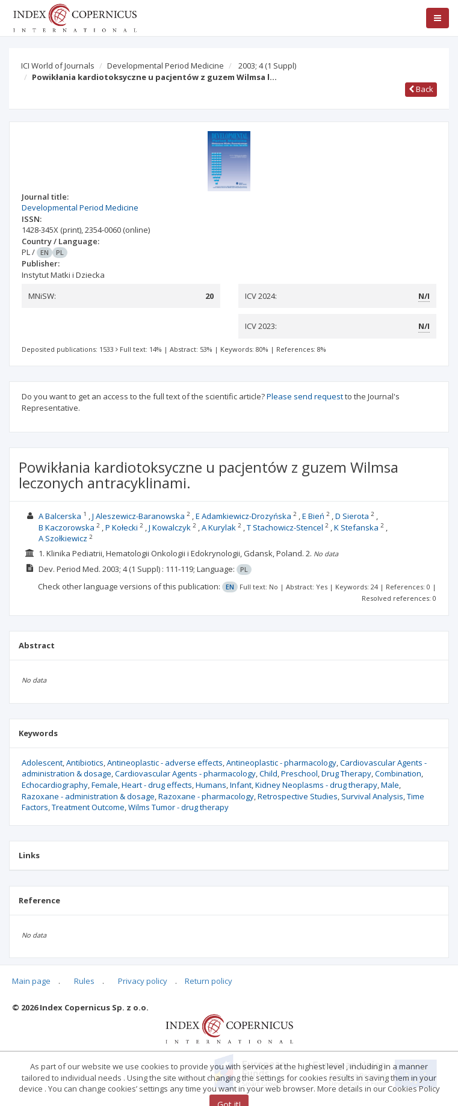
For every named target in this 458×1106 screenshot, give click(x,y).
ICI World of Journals (57, 65)
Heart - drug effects (157, 784)
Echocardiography (55, 784)
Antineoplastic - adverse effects (165, 762)
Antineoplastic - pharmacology (281, 762)
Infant (241, 784)
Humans (211, 784)
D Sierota (352, 516)
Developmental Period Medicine (165, 65)
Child (268, 773)
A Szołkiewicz (63, 538)
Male (390, 784)
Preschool (299, 773)
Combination (398, 773)
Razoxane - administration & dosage (88, 796)
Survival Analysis (372, 796)
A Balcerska (60, 516)
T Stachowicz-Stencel (285, 527)
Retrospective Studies (298, 796)
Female (104, 784)
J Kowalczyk (170, 527)
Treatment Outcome (88, 807)
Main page (31, 980)
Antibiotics (85, 762)
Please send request (305, 396)
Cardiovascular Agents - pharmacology (185, 773)
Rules (84, 980)
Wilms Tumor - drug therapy (178, 807)
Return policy (208, 980)
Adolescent (42, 762)
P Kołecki (121, 527)
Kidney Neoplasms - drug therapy (316, 784)
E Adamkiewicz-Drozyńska (243, 516)
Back (421, 89)
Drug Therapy (346, 773)
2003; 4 (267, 65)
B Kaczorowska (66, 527)
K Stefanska (356, 527)
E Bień (313, 516)
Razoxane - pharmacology (206, 796)
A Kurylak (219, 527)
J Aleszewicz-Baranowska (138, 516)
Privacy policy (142, 980)
